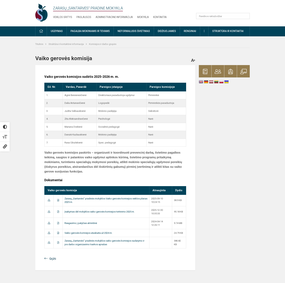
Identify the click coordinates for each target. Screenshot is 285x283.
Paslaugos (84, 17)
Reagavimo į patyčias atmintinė (81, 223)
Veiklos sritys (62, 17)
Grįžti (52, 258)
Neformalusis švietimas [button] (134, 31)
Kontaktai (160, 17)
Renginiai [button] (190, 31)
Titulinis (39, 44)
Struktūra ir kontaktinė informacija (66, 44)
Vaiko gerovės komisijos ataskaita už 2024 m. (88, 233)
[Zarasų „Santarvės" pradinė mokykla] (45, 12)
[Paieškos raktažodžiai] (223, 16)
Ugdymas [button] (57, 31)
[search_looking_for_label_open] (245, 16)
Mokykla (143, 17)
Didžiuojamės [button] (167, 31)
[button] (224, 7)
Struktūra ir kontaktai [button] (228, 31)
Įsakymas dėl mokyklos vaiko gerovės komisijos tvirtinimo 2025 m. (100, 211)
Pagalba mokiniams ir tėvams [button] (90, 31)
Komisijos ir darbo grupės (102, 44)
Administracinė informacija (114, 17)
